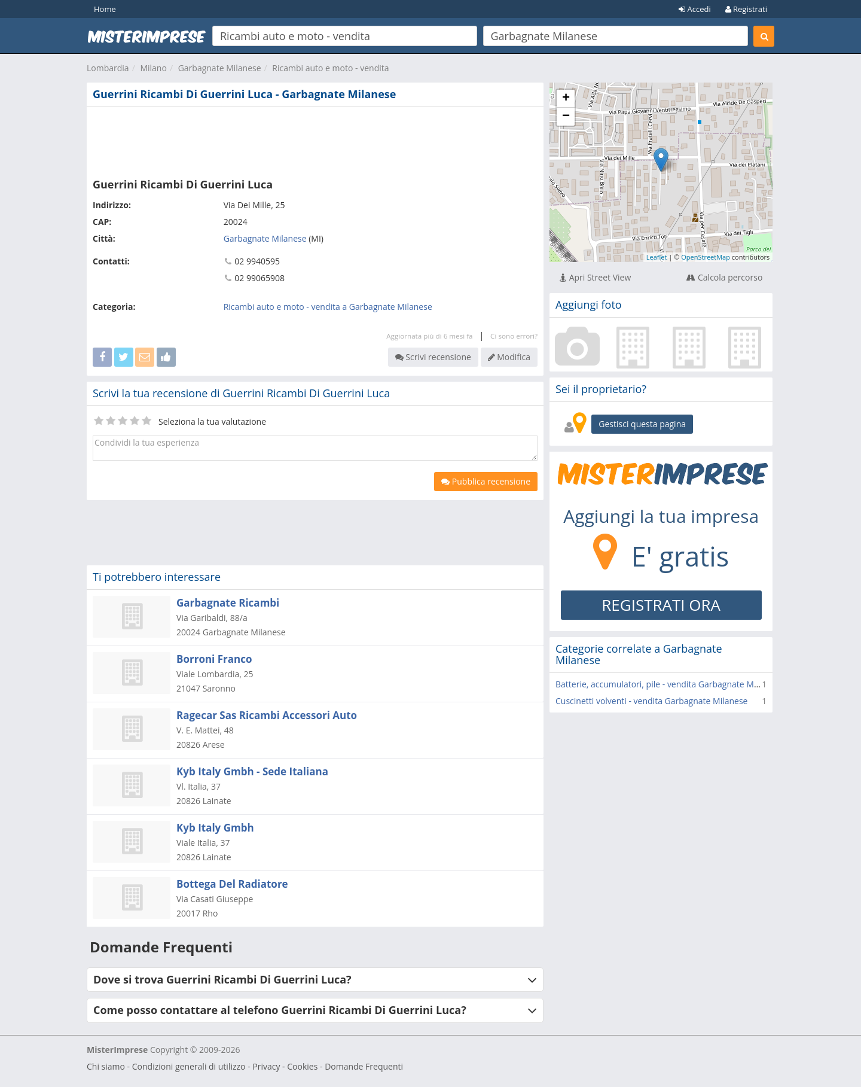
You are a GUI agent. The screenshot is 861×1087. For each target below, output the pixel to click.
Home (105, 9)
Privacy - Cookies (284, 1066)
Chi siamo (106, 1066)
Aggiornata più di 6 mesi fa (429, 335)
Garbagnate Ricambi (227, 603)
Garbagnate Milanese (219, 68)
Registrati (746, 9)
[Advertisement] (315, 140)
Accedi (695, 9)
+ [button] (566, 99)
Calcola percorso (724, 277)
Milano (153, 68)
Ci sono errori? (514, 335)
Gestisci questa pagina (642, 424)
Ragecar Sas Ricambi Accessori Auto (266, 715)
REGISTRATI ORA (661, 605)
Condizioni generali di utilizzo (189, 1066)
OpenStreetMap (705, 256)
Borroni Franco (214, 659)
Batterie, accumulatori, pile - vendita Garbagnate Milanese (668, 684)
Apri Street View (595, 277)
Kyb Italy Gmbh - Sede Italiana (252, 771)
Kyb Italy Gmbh (215, 828)
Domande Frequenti (364, 1066)
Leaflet (656, 256)
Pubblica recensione (485, 481)
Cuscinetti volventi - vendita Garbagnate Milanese (651, 701)
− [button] (566, 117)
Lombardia (108, 68)
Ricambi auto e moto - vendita (330, 68)
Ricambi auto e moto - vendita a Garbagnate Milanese (328, 306)
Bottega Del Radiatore (232, 884)
